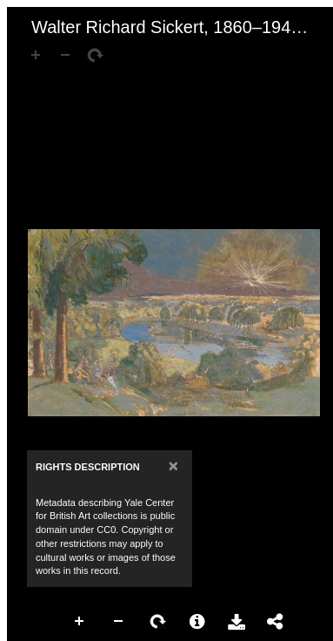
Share (276, 622)
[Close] (173, 465)
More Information (197, 622)
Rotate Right (158, 622)
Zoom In (80, 622)
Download (236, 622)
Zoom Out (119, 622)
